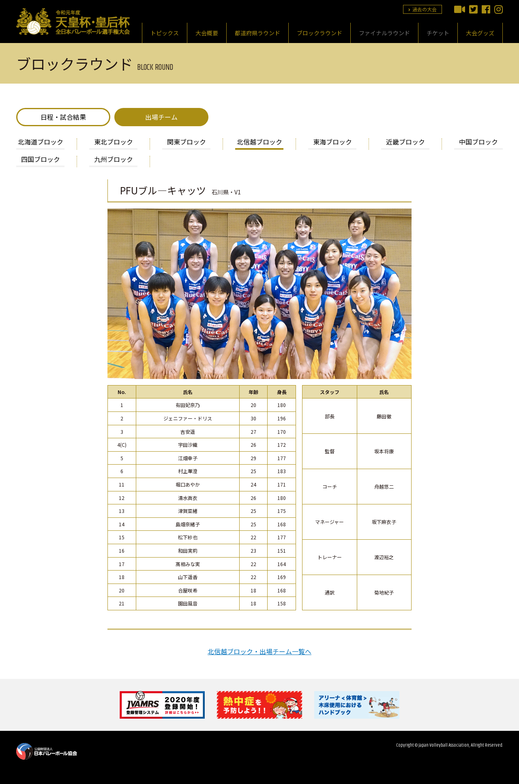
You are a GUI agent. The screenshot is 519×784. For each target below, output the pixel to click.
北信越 (259, 142)
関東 (186, 142)
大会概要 (206, 33)
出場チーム (161, 117)
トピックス (164, 33)
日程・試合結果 (63, 117)
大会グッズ (480, 33)
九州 (113, 160)
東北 (113, 142)
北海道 (40, 142)
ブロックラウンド (319, 33)
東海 (332, 142)
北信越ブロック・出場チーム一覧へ (259, 651)
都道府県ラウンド (257, 33)
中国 (478, 142)
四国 (40, 160)
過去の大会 (422, 9)
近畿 (405, 142)
